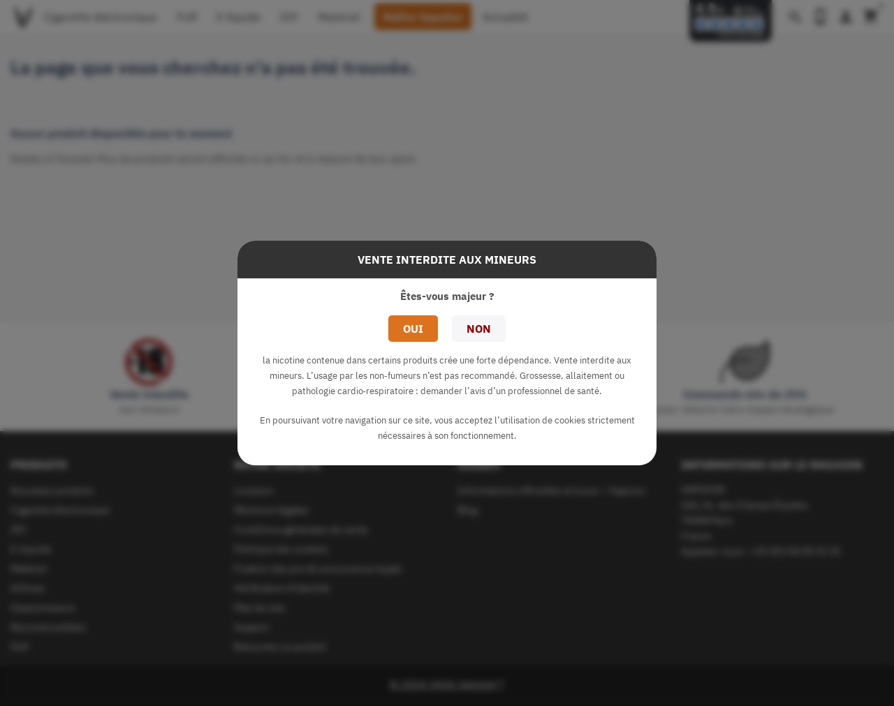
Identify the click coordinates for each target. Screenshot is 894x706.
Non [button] (479, 329)
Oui (413, 329)
